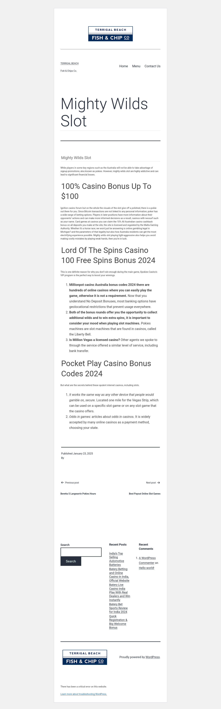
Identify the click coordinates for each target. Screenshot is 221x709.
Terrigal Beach (70, 63)
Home (123, 66)
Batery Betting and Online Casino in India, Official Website (119, 574)
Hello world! (146, 568)
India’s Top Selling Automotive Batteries (116, 559)
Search (65, 545)
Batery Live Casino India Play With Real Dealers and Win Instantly (119, 592)
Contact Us (152, 66)
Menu (136, 66)
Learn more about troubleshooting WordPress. (84, 694)
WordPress (153, 657)
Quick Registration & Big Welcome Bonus (118, 621)
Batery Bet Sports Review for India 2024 (118, 608)
